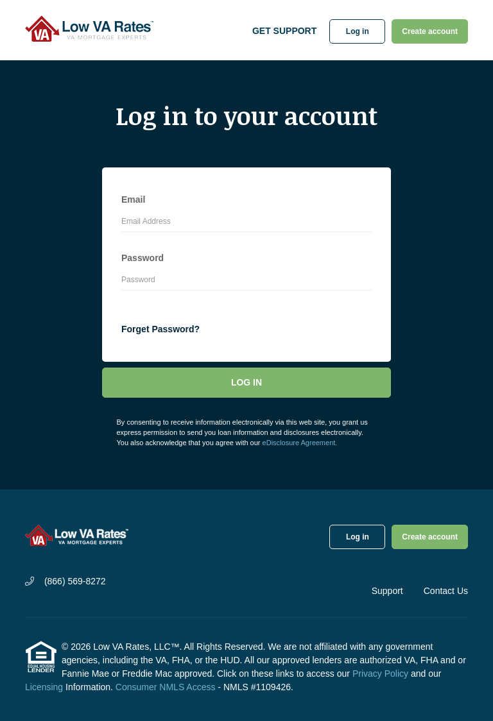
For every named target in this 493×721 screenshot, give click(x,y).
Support (387, 591)
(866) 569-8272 (65, 581)
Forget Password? (160, 329)
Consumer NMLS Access (166, 687)
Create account (430, 31)
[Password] (246, 282)
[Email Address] (246, 223)
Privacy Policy (380, 673)
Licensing (44, 687)
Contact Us (446, 591)
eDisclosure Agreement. (300, 442)
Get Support (284, 31)
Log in (357, 31)
